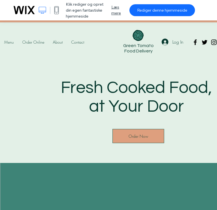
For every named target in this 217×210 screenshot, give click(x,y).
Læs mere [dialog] (116, 10)
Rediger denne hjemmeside (162, 10)
